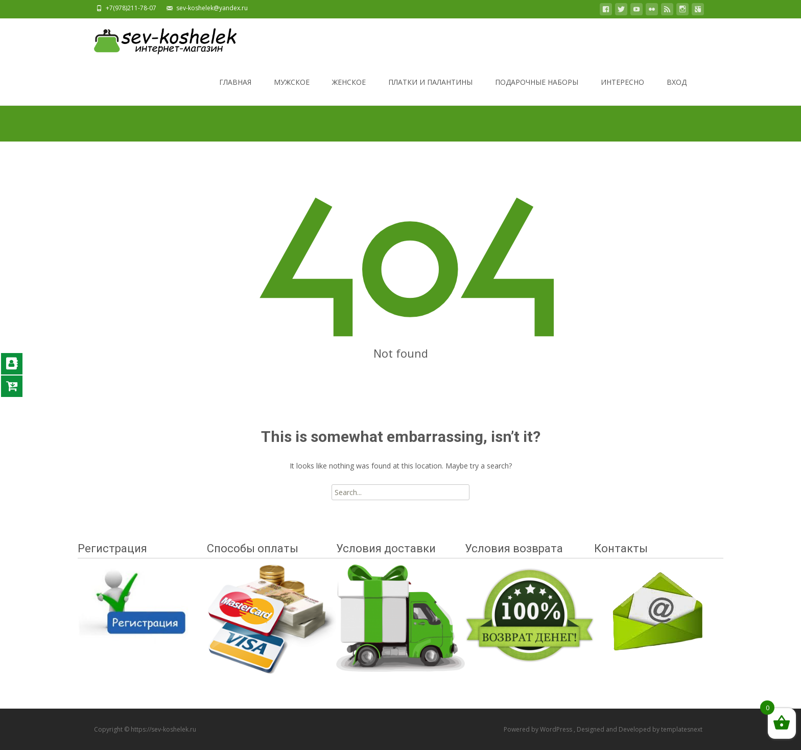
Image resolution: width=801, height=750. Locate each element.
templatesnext (681, 729)
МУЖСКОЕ (292, 91)
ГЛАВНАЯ (235, 91)
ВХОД (677, 91)
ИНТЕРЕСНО (622, 91)
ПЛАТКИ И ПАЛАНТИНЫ (430, 91)
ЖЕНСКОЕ (349, 91)
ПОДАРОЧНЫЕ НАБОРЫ (536, 91)
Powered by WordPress (539, 729)
